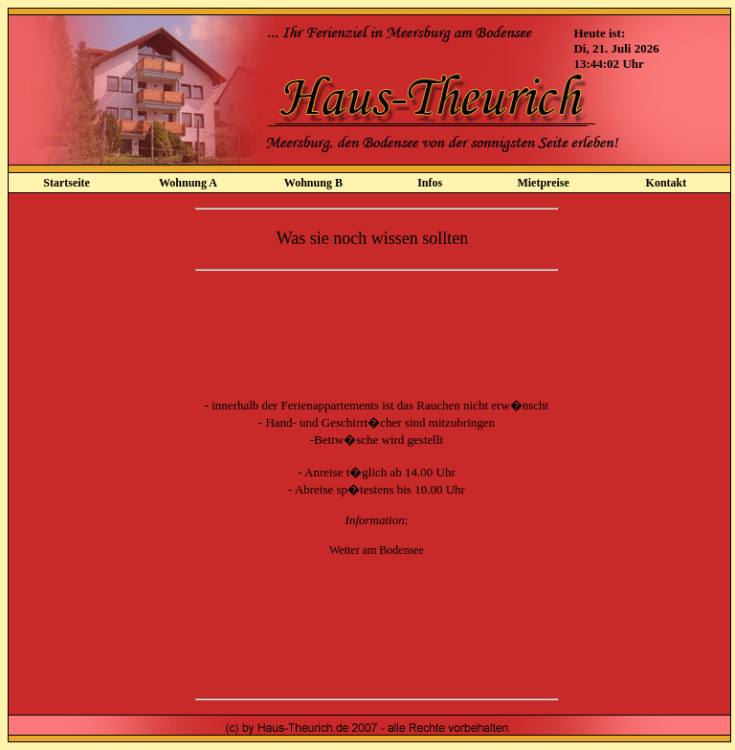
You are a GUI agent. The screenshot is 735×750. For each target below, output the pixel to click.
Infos (429, 182)
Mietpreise (542, 182)
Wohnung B (313, 182)
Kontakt (666, 182)
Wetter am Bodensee (376, 550)
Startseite (66, 182)
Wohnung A (188, 182)
